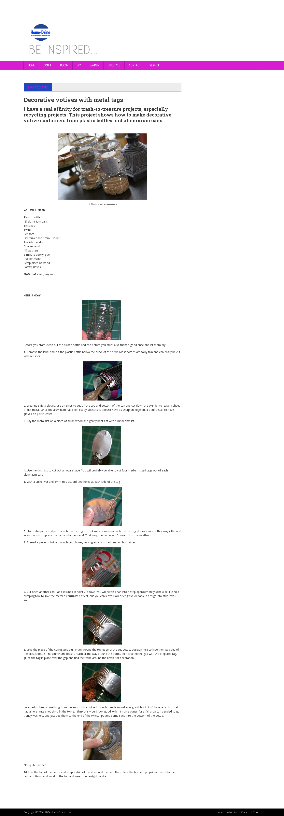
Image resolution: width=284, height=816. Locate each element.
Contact (245, 812)
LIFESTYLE (114, 65)
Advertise (231, 812)
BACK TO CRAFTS (38, 87)
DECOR (64, 65)
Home (31, 65)
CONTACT (135, 65)
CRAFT (47, 65)
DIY (79, 65)
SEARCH (154, 65)
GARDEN (94, 65)
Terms (256, 812)
